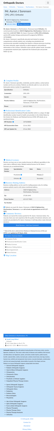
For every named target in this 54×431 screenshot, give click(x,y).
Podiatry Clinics (11, 393)
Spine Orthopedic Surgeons (14, 403)
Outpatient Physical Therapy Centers (17, 381)
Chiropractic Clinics (12, 374)
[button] (13, 122)
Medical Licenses (11, 244)
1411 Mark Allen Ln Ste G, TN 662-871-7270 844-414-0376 (16, 342)
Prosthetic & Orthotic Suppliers (15, 379)
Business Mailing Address (13, 247)
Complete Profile (11, 239)
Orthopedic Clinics (12, 389)
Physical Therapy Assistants (14, 412)
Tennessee (20, 7)
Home (5, 7)
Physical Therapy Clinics (13, 410)
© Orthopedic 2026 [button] (27, 419)
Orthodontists (10, 376)
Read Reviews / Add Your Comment (27, 225)
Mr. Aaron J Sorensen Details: (14, 236)
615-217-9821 (11, 24)
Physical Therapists (12, 408)
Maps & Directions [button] (24, 24)
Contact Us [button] (27, 422)
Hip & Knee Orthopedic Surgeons (16, 401)
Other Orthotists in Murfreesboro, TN (16, 335)
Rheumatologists (11, 395)
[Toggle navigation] (48, 3)
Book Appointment (11, 250)
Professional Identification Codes (15, 241)
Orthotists (12, 7)
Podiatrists (9, 391)
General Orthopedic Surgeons (15, 365)
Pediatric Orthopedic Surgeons (15, 368)
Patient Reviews (10, 252)
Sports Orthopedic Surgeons (14, 384)
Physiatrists (9, 398)
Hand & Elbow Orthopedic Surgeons (17, 370)
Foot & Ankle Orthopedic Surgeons (16, 406)
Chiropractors (10, 372)
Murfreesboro (30, 7)
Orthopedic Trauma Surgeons (15, 387)
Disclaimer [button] (27, 426)
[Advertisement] (27, 66)
